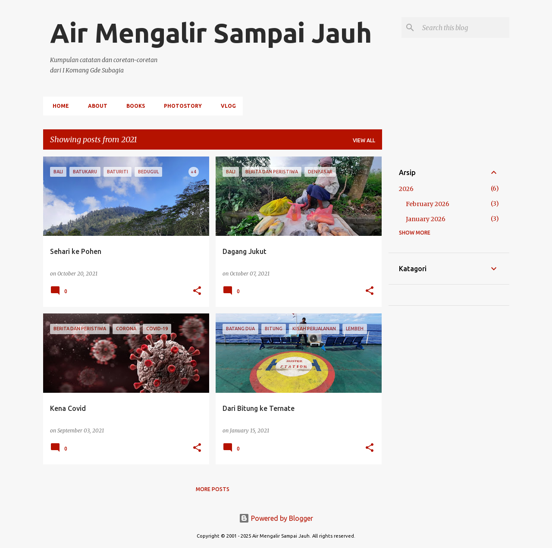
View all (364, 140)
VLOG (225, 106)
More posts (212, 489)
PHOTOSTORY (180, 106)
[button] (197, 291)
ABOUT (95, 106)
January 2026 (425, 219)
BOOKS (133, 106)
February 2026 (427, 204)
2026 (406, 189)
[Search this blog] (464, 27)
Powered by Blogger (276, 518)
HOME (58, 106)
